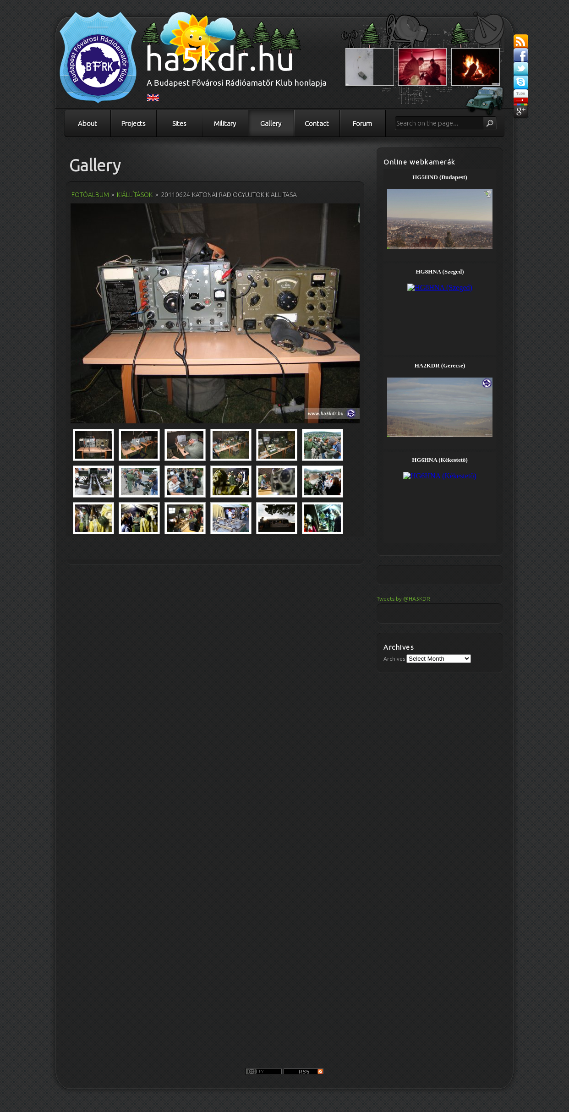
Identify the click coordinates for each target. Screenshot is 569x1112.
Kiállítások (135, 194)
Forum (362, 123)
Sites (179, 123)
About (87, 123)
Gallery (270, 123)
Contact (317, 123)
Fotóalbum (90, 194)
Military (225, 123)
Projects (133, 123)
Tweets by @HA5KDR (403, 599)
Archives (394, 659)
